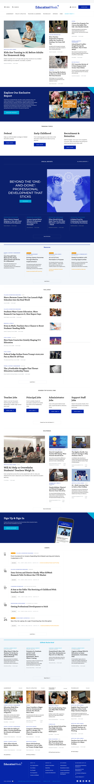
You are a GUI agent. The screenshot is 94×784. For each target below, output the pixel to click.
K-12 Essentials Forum (31, 603)
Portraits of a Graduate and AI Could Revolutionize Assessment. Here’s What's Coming (33, 654)
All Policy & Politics (30, 754)
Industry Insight (53, 649)
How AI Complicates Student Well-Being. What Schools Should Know (57, 453)
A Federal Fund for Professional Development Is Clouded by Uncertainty (79, 221)
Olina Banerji (30, 227)
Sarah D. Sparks (52, 51)
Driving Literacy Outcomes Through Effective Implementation (34, 259)
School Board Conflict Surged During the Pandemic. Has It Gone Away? (79, 46)
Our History (32, 767)
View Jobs (10, 410)
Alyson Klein (74, 718)
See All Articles (47, 236)
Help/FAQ (47, 767)
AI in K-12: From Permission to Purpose (56, 258)
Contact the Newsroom (50, 772)
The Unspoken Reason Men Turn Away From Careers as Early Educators (57, 743)
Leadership (16, 13)
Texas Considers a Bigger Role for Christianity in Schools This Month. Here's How (34, 709)
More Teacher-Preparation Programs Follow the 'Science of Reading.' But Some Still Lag (57, 40)
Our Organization (34, 765)
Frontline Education (54, 625)
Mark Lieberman (30, 736)
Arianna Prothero (8, 63)
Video (23, 294)
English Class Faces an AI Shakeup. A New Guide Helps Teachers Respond (79, 709)
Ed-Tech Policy (76, 62)
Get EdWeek (63, 762)
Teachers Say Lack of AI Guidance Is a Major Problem (79, 742)
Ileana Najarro (7, 225)
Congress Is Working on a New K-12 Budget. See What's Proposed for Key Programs (34, 731)
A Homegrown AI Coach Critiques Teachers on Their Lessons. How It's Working (79, 728)
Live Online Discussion (30, 586)
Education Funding (31, 726)
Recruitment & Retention (23, 618)
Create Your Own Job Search (47, 422)
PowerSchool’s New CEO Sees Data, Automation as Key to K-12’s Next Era (57, 653)
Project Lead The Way (54, 562)
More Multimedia (47, 508)
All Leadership (7, 754)
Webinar (36, 553)
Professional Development (11, 217)
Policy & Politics (27, 13)
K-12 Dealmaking (76, 649)
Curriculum (52, 724)
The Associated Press (8, 359)
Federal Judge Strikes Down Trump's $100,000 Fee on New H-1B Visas (24, 355)
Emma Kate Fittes (30, 667)
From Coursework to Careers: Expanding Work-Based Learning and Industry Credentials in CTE (35, 557)
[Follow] (20, 688)
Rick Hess (6, 345)
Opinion (62, 13)
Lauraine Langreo (76, 75)
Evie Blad (74, 57)
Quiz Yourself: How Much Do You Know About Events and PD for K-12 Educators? (12, 258)
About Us (32, 762)
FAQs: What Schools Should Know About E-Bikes (11, 745)
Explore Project (11, 112)
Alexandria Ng (52, 662)
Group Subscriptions (65, 770)
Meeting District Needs (32, 648)
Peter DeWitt (7, 374)
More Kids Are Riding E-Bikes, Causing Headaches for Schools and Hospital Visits (12, 731)
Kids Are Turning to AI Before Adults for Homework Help (23, 54)
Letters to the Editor (49, 765)
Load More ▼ (47, 281)
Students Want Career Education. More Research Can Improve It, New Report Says (22, 312)
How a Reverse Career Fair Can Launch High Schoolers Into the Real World (23, 298)
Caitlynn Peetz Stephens (9, 736)
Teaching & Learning (41, 13)
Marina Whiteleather (53, 719)
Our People (32, 770)
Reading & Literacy (9, 323)
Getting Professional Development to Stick (29, 606)
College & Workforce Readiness (12, 294)
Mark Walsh (74, 36)
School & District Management (76, 42)
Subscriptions (63, 765)
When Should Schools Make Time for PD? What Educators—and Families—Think (57, 222)
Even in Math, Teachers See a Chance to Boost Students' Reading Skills (24, 327)
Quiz (5, 253)
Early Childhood (53, 739)
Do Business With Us (80, 762)
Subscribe (84, 7)
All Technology (74, 751)
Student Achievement (32, 254)
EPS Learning (39, 271)
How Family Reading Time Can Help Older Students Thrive (57, 709)
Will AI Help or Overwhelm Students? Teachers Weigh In (19, 469)
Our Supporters (33, 772)
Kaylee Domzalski (76, 465)
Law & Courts (7, 337)
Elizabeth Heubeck (53, 227)
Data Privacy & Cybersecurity (79, 254)
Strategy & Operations (10, 648)
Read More (9, 142)
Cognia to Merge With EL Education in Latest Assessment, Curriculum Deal (80, 653)
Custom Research (79, 776)
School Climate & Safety (10, 741)
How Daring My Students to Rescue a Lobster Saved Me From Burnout (57, 73)
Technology (54, 13)
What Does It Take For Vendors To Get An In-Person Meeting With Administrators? (11, 653)
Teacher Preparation (54, 34)
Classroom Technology (17, 586)
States (73, 21)
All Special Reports (83, 161)
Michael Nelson (14, 374)
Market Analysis (30, 649)
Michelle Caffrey (7, 665)
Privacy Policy (56, 781)
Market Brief (76, 13)
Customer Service (49, 770)
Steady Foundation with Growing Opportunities (79, 258)
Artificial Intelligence (10, 49)
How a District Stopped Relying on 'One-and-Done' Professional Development (13, 221)
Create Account (11, 528)
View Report (25, 201)
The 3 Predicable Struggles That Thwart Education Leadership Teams (21, 369)
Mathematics (75, 449)
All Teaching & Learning (54, 752)
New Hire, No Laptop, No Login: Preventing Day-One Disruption (31, 621)
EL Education (84, 661)
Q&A (59, 739)
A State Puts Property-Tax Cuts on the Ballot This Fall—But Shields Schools (80, 25)
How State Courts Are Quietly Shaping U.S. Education (22, 341)
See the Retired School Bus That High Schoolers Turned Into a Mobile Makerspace (57, 728)
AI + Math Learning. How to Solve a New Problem (80, 486)
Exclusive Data (8, 649)
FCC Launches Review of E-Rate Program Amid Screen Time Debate (80, 66)
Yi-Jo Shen (6, 480)
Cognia (80, 659)
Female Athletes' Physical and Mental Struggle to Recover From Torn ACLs (57, 489)
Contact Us (48, 762)
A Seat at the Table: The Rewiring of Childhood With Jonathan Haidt (33, 590)
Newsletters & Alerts (64, 767)
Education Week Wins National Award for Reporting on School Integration (11, 709)
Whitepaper (29, 255)
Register (14, 579)
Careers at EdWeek (34, 775)
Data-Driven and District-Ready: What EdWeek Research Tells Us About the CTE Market (31, 573)
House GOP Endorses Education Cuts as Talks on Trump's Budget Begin (34, 745)
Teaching (51, 70)
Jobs (68, 13)
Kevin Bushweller (53, 463)
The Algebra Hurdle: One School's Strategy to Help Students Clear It (80, 453)
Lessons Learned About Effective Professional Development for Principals (34, 222)
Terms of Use (46, 781)
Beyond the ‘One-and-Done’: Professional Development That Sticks (25, 189)
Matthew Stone (74, 225)
